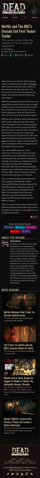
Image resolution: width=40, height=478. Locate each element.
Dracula (20, 55)
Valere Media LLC (15, 467)
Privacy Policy (25, 470)
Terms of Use (14, 470)
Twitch (26, 231)
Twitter (19, 227)
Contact (32, 463)
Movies (21, 459)
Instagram (31, 227)
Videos (5, 55)
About (24, 463)
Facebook (9, 227)
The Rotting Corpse (12, 463)
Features (28, 461)
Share (34, 217)
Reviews (19, 461)
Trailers (30, 55)
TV (12, 55)
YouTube (15, 231)
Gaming (14, 459)
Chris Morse (8, 49)
